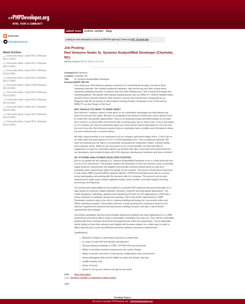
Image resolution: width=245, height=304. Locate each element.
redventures (96, 278)
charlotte (84, 278)
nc (89, 278)
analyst (113, 278)
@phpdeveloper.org (15, 41)
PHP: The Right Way (140, 39)
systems (105, 278)
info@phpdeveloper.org (141, 301)
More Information (82, 274)
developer (75, 278)
